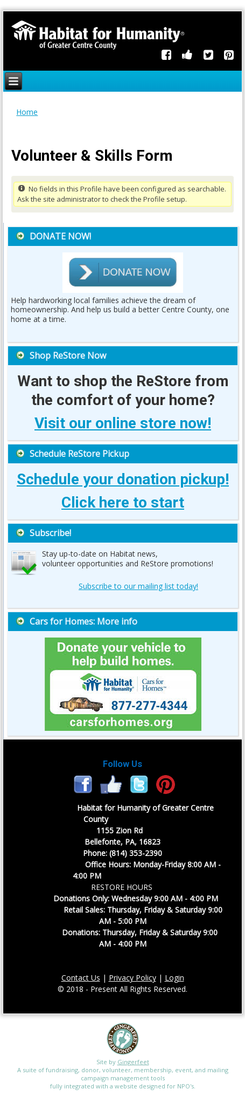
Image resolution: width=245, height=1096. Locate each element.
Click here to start (122, 502)
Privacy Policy (132, 977)
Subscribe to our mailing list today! (138, 586)
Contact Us (80, 977)
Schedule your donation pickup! (123, 479)
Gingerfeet (133, 1062)
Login (174, 977)
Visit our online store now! (122, 423)
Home (27, 112)
